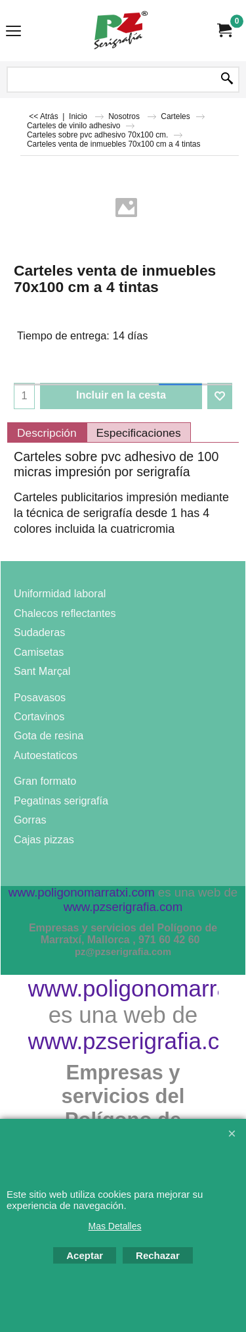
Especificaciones (138, 432)
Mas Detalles (115, 1226)
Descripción (47, 432)
